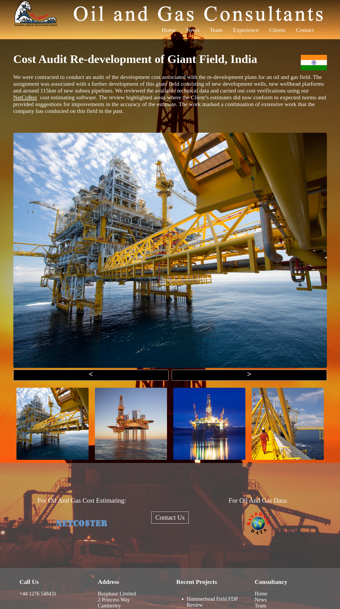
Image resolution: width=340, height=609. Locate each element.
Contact (305, 30)
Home (169, 30)
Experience (246, 30)
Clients (277, 30)
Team (216, 30)
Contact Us (170, 517)
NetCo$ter (25, 97)
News (192, 30)
